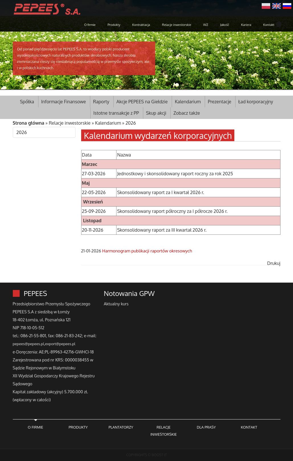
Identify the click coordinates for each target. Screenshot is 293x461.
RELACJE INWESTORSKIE (163, 431)
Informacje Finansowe (63, 101)
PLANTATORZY (120, 427)
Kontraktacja (141, 24)
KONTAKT (249, 427)
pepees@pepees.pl (28, 343)
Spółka (27, 101)
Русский (287, 5)
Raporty (101, 101)
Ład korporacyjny (255, 101)
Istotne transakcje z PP (116, 113)
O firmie (89, 24)
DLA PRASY (206, 427)
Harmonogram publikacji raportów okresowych (147, 251)
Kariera (246, 24)
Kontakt (268, 24)
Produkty (114, 24)
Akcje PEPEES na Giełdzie (142, 101)
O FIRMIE (35, 427)
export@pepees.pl (60, 343)
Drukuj (273, 263)
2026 (131, 123)
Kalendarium (188, 101)
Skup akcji (156, 113)
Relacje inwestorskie (176, 24)
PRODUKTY (78, 427)
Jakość (224, 24)
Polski (266, 5)
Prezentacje (219, 101)
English (276, 5)
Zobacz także (186, 113)
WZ (205, 24)
